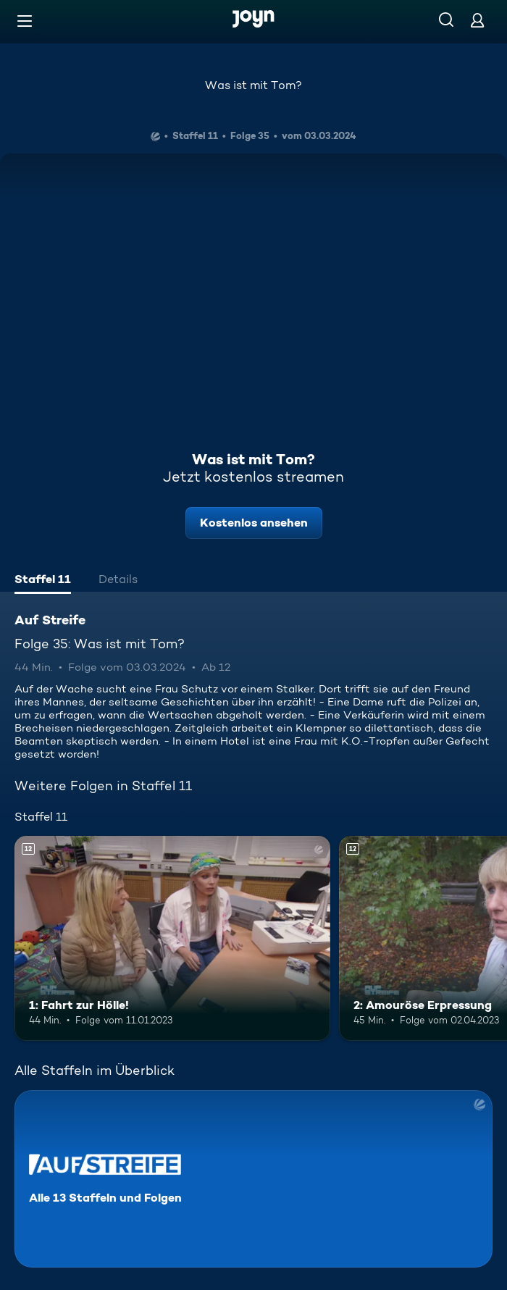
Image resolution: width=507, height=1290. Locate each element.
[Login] (477, 20)
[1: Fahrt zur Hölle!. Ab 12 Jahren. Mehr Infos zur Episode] (172, 938)
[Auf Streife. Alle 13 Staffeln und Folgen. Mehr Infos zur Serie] (253, 1179)
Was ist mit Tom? (253, 85)
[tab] (43, 581)
